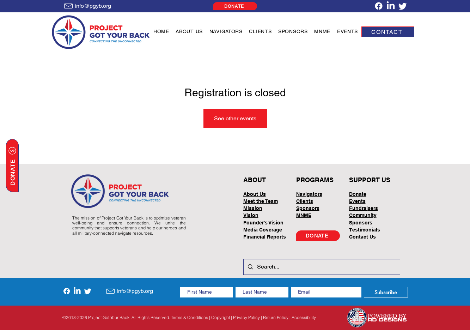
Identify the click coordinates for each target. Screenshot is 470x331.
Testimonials (364, 230)
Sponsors (360, 222)
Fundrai (358, 208)
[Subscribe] (386, 292)
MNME (303, 215)
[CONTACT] (387, 31)
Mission (252, 208)
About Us (254, 194)
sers (373, 208)
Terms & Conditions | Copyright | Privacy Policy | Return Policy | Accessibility (243, 317)
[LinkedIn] (391, 6)
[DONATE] (235, 6)
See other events (235, 118)
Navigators (309, 194)
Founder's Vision (263, 222)
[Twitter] (403, 6)
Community (363, 215)
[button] (189, 32)
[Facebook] (379, 6)
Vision (250, 215)
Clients (304, 201)
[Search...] (321, 267)
